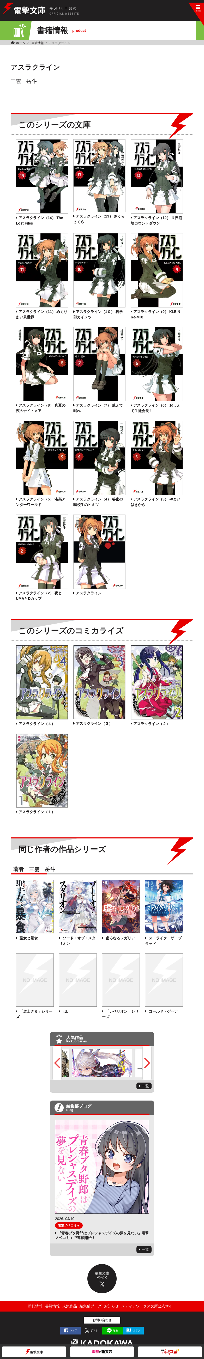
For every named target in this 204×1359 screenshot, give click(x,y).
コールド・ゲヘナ (163, 1011)
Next (147, 1063)
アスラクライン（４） (37, 724)
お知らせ (111, 1306)
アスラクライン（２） (151, 724)
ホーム (20, 43)
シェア (73, 1330)
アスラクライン (88, 593)
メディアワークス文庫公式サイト (148, 1306)
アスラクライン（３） (94, 723)
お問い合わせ (102, 1320)
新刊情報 (35, 1306)
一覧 (145, 1086)
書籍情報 (37, 43)
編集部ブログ (90, 1306)
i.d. (65, 1011)
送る (115, 1330)
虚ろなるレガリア (120, 938)
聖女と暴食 (28, 938)
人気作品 (69, 1306)
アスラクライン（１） (37, 812)
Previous (57, 1063)
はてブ (136, 1330)
